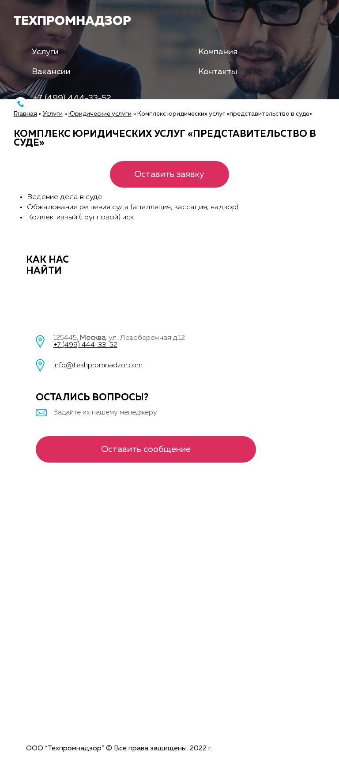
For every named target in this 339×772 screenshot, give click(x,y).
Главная (25, 114)
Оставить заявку (169, 174)
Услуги (45, 52)
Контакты (217, 72)
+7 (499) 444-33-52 (85, 345)
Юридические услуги (100, 114)
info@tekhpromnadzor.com (98, 365)
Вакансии (51, 72)
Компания (217, 52)
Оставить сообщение (146, 449)
